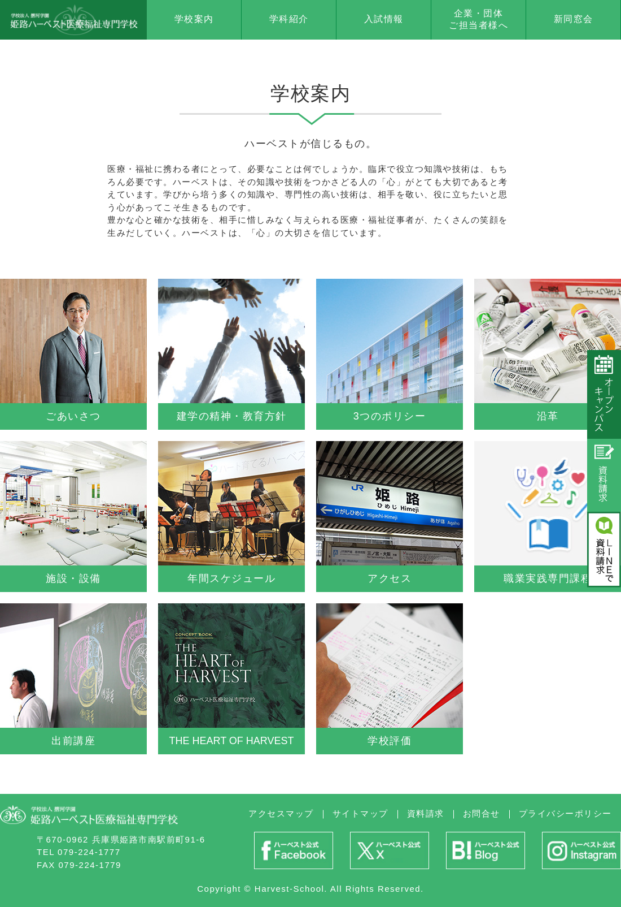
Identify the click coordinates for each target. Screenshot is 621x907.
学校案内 (194, 19)
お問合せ (481, 813)
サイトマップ (360, 813)
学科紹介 (289, 19)
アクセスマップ (281, 813)
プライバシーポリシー (565, 813)
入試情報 (384, 19)
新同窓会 (573, 19)
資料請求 (425, 813)
